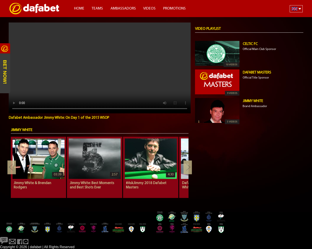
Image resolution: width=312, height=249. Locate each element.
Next (187, 167)
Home (79, 8)
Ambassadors (123, 8)
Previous (11, 167)
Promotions (174, 8)
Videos (149, 8)
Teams (97, 8)
